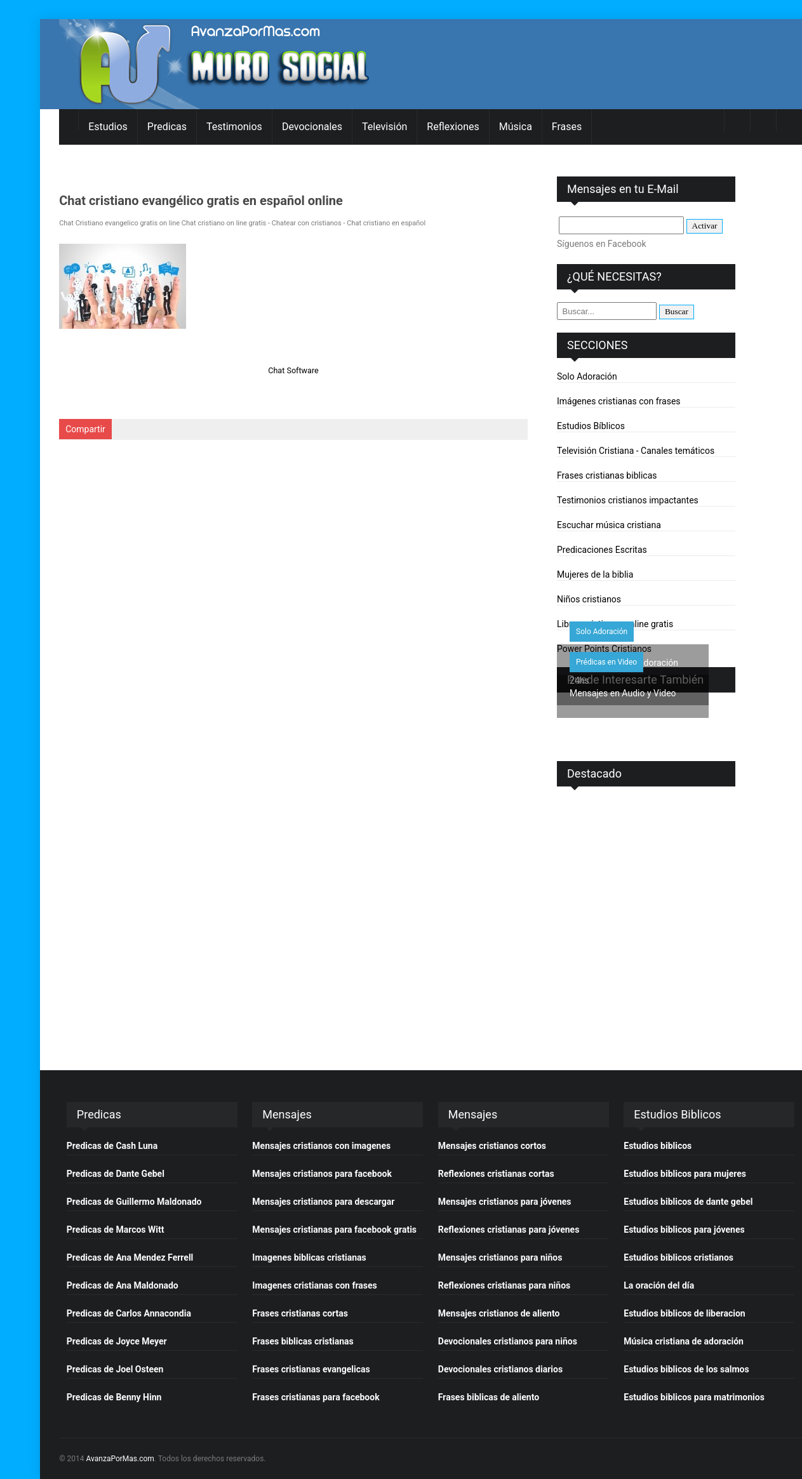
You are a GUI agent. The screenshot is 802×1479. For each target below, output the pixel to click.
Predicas (167, 127)
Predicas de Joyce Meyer (117, 1341)
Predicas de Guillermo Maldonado (134, 1202)
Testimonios (234, 127)
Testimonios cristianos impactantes (627, 500)
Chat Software (293, 370)
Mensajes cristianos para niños (500, 1257)
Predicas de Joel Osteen (115, 1369)
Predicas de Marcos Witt (115, 1229)
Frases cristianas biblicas (607, 475)
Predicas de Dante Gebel (115, 1174)
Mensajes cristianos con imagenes (321, 1146)
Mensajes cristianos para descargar (323, 1202)
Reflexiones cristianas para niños (504, 1285)
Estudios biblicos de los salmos (686, 1369)
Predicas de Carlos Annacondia (129, 1313)
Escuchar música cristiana (609, 525)
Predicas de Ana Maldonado (122, 1285)
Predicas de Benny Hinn (114, 1397)
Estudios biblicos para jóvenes (684, 1229)
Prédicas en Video (606, 662)
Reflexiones (453, 127)
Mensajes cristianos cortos (492, 1146)
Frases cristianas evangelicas (311, 1369)
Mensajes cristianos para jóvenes (504, 1202)
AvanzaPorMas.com (120, 1458)
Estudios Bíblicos (591, 426)
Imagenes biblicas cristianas (309, 1257)
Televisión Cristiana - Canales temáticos (635, 451)
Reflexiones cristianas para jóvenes (509, 1229)
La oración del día (659, 1285)
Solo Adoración (587, 376)
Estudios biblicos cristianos (678, 1257)
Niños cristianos (589, 599)
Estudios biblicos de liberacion (684, 1313)
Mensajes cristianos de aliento (499, 1313)
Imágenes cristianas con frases (619, 401)
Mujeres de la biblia (595, 574)
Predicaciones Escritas (602, 550)
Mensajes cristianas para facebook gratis (334, 1229)
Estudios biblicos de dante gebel (688, 1202)
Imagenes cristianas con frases (314, 1285)
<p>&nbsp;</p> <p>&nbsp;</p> (646, 910)
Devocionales (312, 127)
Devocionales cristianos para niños (507, 1341)
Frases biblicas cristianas (302, 1341)
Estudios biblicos (658, 1146)
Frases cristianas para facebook (315, 1397)
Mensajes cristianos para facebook (322, 1174)
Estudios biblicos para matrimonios (694, 1397)
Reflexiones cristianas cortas (496, 1174)
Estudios (108, 127)
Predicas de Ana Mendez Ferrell (130, 1257)
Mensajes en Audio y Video (623, 693)
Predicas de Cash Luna (112, 1146)
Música (515, 127)
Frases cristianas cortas (300, 1313)
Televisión (384, 127)
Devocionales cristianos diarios (500, 1369)
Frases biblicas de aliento (488, 1397)
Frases (567, 127)
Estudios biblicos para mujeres (685, 1174)
